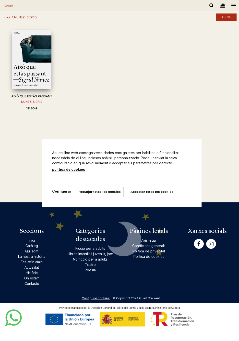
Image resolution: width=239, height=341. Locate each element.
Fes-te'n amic (32, 262)
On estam (31, 278)
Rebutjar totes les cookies (100, 192)
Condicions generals (149, 246)
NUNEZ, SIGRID (32, 102)
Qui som (31, 251)
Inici (32, 240)
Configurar (61, 191)
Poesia (90, 270)
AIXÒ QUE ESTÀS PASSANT (31, 96)
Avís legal (148, 240)
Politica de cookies (148, 256)
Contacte (31, 283)
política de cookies (68, 169)
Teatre (90, 264)
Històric (32, 273)
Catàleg (31, 246)
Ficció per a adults (90, 248)
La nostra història (31, 256)
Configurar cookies (96, 298)
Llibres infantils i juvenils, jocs (90, 254)
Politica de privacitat (148, 251)
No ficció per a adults (90, 259)
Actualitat (31, 267)
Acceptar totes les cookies (152, 192)
